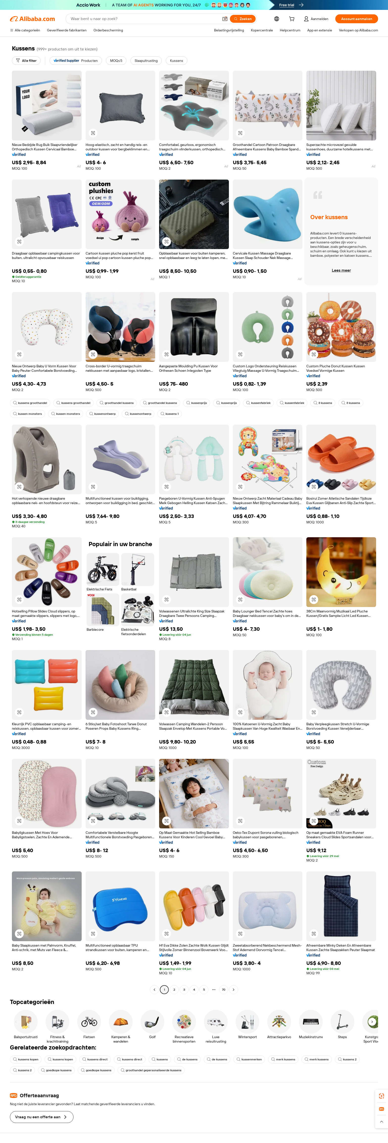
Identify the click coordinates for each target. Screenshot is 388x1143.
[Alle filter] (26, 60)
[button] (225, 19)
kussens (160, 1059)
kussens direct (95, 1059)
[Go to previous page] (154, 989)
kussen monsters (27, 414)
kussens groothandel (30, 403)
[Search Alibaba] (144, 19)
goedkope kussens (56, 1070)
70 (223, 989)
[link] (381, 1096)
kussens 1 (170, 414)
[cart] (292, 20)
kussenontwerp (102, 414)
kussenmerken (249, 1059)
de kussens (187, 1059)
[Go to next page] (233, 989)
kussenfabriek (258, 403)
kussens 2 (347, 1059)
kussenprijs (196, 403)
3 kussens (323, 403)
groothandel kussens (117, 403)
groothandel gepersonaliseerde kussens (151, 1070)
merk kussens (283, 1059)
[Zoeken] (243, 19)
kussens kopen (25, 1059)
